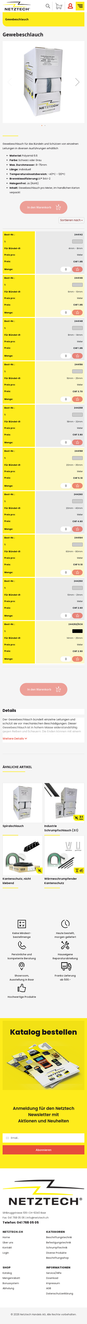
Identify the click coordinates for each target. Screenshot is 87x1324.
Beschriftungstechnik (59, 1237)
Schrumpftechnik (56, 1247)
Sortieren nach (70, 220)
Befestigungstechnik (58, 1242)
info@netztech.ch (38, 1217)
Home (6, 1237)
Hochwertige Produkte (22, 997)
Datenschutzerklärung (59, 1293)
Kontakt (7, 1247)
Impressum (53, 1283)
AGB (48, 1288)
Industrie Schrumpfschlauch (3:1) (61, 828)
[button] (77, 82)
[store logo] (17, 6)
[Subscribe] (43, 1149)
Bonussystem (11, 1283)
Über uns (8, 1242)
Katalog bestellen (43, 1032)
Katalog (7, 1273)
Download (52, 1278)
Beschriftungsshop (57, 1258)
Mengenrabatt (11, 1278)
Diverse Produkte (56, 1253)
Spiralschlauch (13, 826)
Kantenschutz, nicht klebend (17, 881)
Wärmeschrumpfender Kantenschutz (60, 881)
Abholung (8, 1288)
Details (9, 711)
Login (6, 1253)
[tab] (43, 711)
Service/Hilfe (53, 1273)
